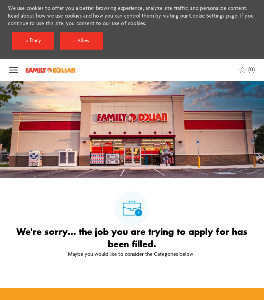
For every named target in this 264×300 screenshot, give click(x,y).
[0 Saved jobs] (247, 70)
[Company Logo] (59, 70)
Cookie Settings (206, 16)
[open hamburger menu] (13, 70)
